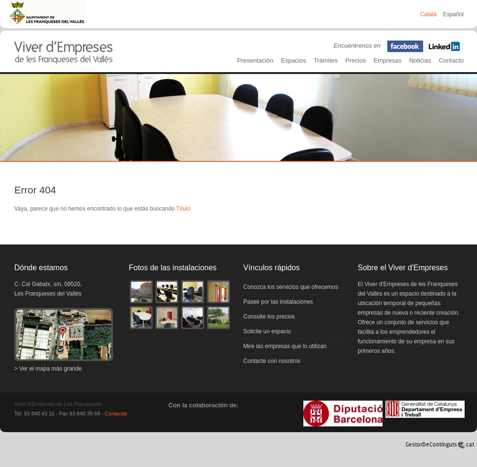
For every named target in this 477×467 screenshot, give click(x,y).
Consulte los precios (269, 316)
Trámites (326, 60)
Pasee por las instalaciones (278, 301)
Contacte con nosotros (272, 361)
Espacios (293, 60)
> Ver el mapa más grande (48, 368)
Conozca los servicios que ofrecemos (290, 287)
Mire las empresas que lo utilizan (285, 346)
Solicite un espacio (267, 331)
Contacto (451, 60)
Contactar (116, 413)
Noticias (420, 60)
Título (183, 208)
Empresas (387, 60)
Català (429, 14)
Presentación (255, 60)
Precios (355, 60)
